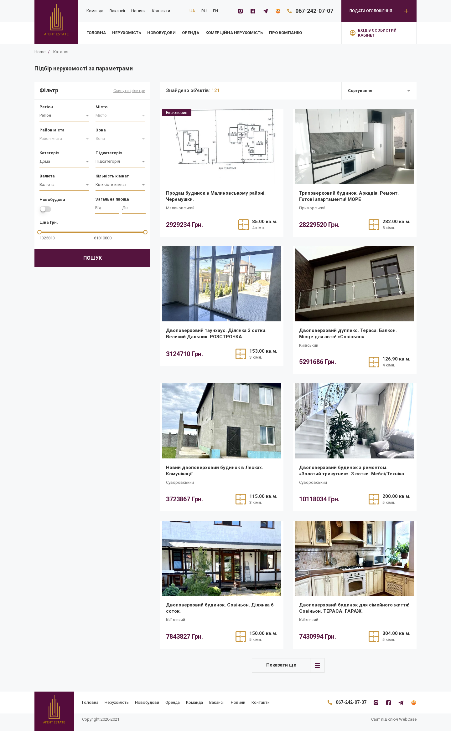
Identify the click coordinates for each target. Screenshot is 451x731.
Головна (96, 32)
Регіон (46, 107)
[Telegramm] (265, 11)
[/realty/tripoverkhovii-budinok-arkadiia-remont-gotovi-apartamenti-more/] (355, 146)
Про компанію (285, 32)
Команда (94, 10)
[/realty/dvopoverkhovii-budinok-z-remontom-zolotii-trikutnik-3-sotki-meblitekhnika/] (355, 420)
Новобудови (161, 32)
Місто (101, 107)
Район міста (52, 130)
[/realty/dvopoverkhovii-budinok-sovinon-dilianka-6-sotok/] (221, 558)
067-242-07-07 (314, 11)
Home (39, 51)
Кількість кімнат (112, 176)
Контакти (161, 10)
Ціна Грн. (48, 222)
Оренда (190, 32)
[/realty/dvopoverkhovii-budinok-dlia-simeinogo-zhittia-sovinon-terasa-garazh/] (355, 558)
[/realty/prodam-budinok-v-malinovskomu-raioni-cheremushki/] (221, 146)
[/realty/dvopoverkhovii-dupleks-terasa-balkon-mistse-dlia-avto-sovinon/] (355, 283)
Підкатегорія (109, 153)
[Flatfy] (278, 11)
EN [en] (215, 10)
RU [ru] (204, 10)
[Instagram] (240, 11)
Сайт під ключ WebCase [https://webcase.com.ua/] (394, 719)
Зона (101, 130)
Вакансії (117, 10)
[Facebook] (253, 11)
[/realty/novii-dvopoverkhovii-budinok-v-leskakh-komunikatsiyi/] (221, 420)
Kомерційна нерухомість (234, 32)
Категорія (49, 153)
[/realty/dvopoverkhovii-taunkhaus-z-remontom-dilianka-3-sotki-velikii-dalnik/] (221, 283)
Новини (138, 10)
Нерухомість (126, 32)
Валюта (47, 176)
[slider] (39, 232)
